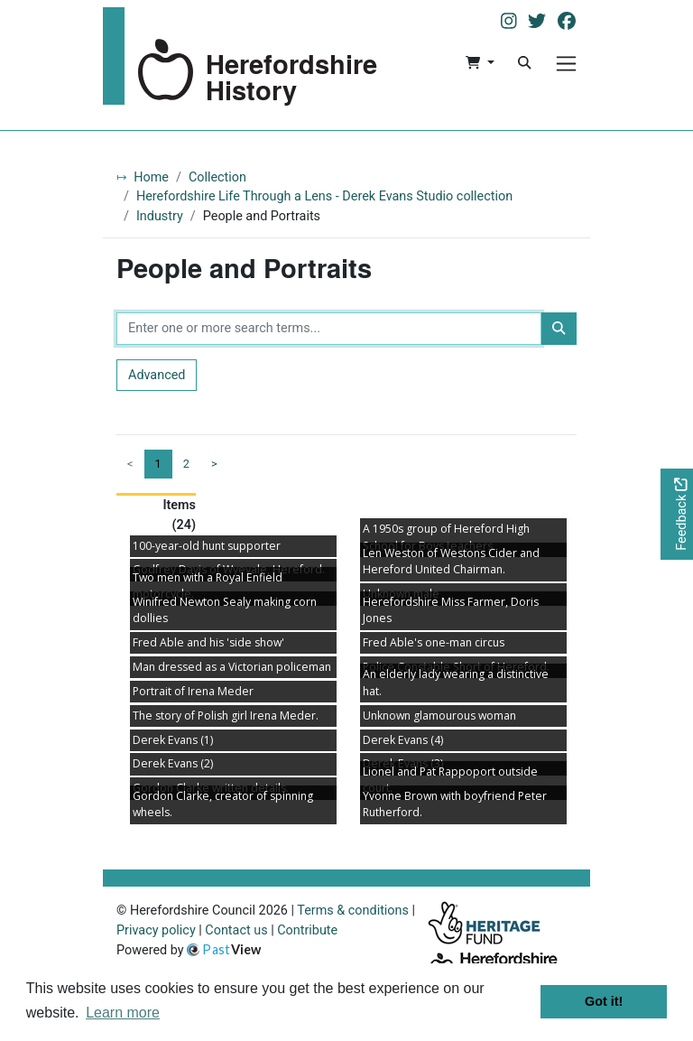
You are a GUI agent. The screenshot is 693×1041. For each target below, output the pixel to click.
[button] (479, 63)
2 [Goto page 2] (186, 463)
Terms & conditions (353, 910)
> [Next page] (214, 463)
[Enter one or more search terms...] (328, 328)
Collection (217, 177)
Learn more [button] (123, 1012)
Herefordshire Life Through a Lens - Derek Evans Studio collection (324, 196)
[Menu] (566, 63)
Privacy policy (156, 930)
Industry (159, 216)
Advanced (156, 375)
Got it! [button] (604, 1001)
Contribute (307, 930)
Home (151, 177)
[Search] (524, 63)
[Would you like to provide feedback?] (677, 514)
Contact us (236, 930)
